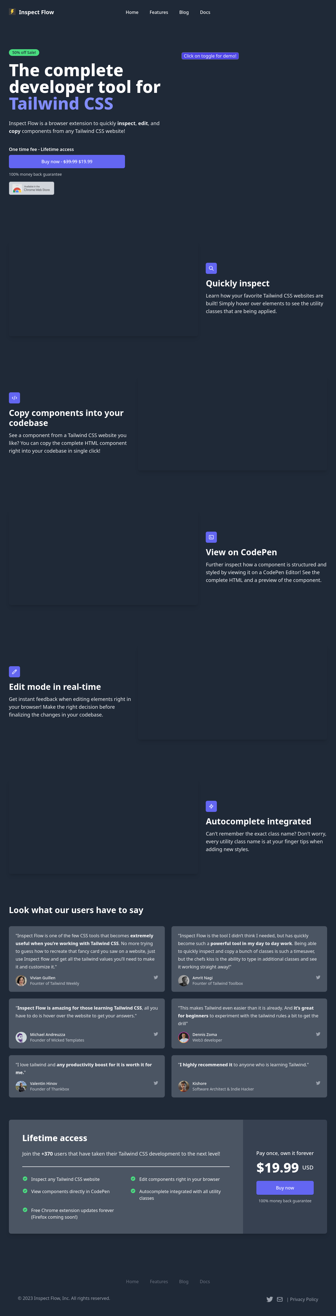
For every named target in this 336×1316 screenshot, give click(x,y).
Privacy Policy (304, 1299)
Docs (205, 12)
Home (132, 12)
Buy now (285, 1188)
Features (159, 12)
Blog (184, 12)
